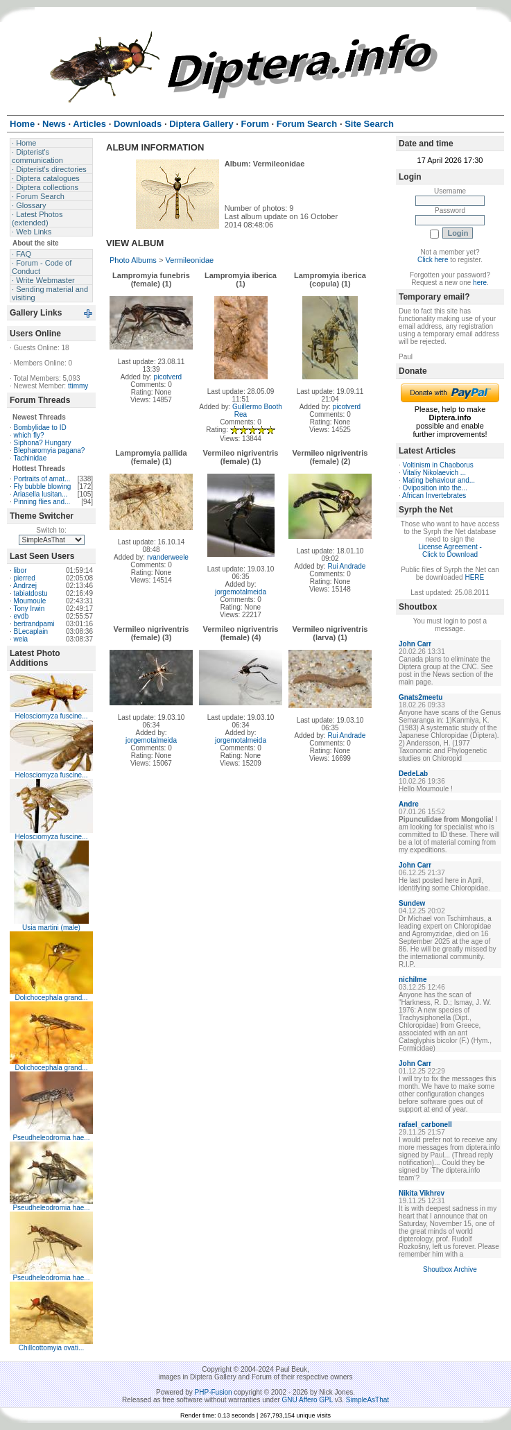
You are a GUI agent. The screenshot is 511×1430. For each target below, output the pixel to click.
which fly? (29, 435)
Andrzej (25, 585)
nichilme (413, 979)
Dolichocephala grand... (51, 997)
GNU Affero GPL (307, 1400)
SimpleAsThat (367, 1400)
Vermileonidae (189, 260)
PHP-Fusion (213, 1392)
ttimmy (78, 386)
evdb (21, 616)
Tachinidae (29, 458)
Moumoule (30, 601)
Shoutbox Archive (450, 1269)
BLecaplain (31, 631)
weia (21, 639)
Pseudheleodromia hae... (50, 1138)
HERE (474, 577)
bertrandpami (34, 624)
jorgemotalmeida (240, 592)
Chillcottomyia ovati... (51, 1348)
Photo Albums (133, 260)
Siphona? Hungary (42, 443)
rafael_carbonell (425, 1124)
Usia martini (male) (51, 927)
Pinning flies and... (42, 502)
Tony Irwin (28, 608)
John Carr (415, 644)
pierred (24, 578)
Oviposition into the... (435, 488)
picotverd (168, 377)
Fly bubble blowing (42, 486)
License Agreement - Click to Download (450, 550)
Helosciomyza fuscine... (51, 716)
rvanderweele (168, 557)
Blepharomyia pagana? (49, 450)
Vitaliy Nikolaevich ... (435, 472)
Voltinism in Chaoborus (438, 465)
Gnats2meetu (420, 697)
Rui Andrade (346, 566)
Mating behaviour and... (439, 480)
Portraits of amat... (42, 479)
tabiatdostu (31, 593)
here (480, 282)
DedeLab (413, 773)
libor (20, 570)
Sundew (412, 903)
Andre (409, 804)
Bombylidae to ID (40, 427)
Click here (432, 260)
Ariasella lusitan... (40, 494)
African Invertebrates (434, 495)
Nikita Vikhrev (421, 1193)
